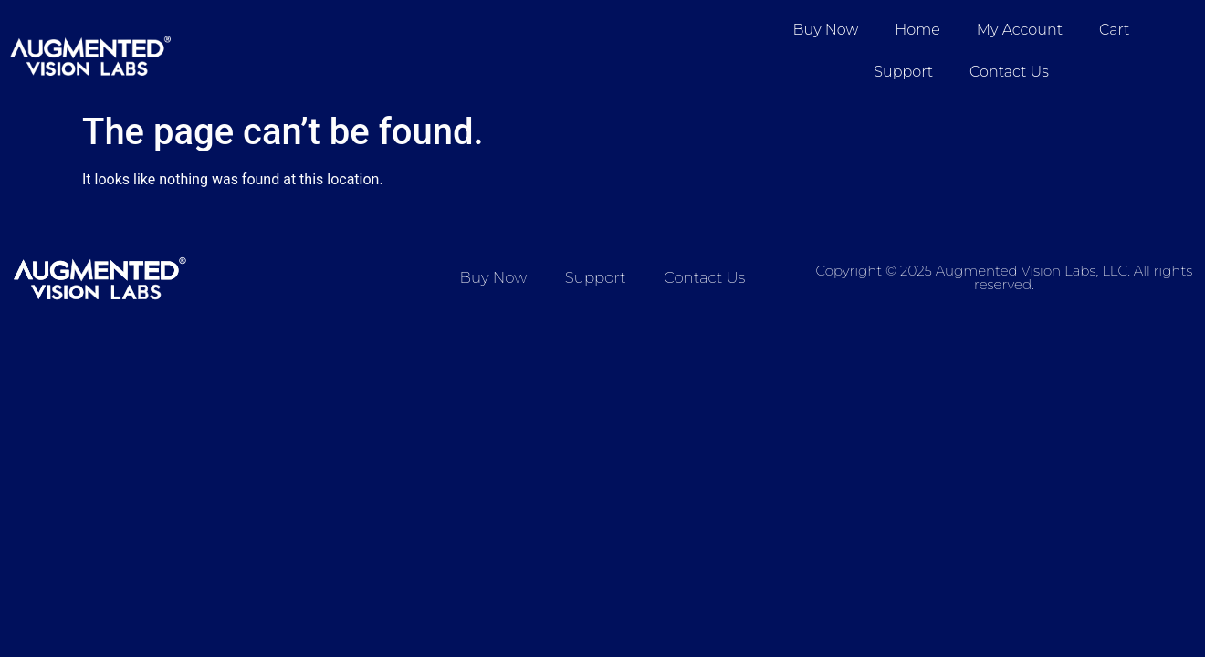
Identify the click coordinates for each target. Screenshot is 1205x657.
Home (917, 29)
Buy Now (826, 29)
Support (903, 71)
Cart (1114, 29)
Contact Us (1009, 71)
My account (1020, 29)
